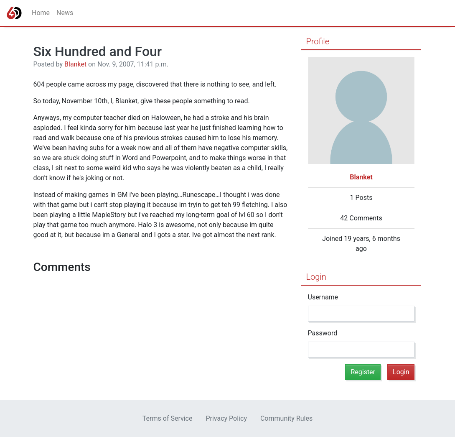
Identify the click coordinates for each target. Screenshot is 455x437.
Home (41, 13)
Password (323, 333)
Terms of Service (167, 418)
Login (316, 277)
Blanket (75, 64)
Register (363, 372)
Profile (318, 41)
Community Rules (286, 418)
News (64, 13)
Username (323, 297)
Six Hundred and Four (97, 51)
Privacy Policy (226, 418)
